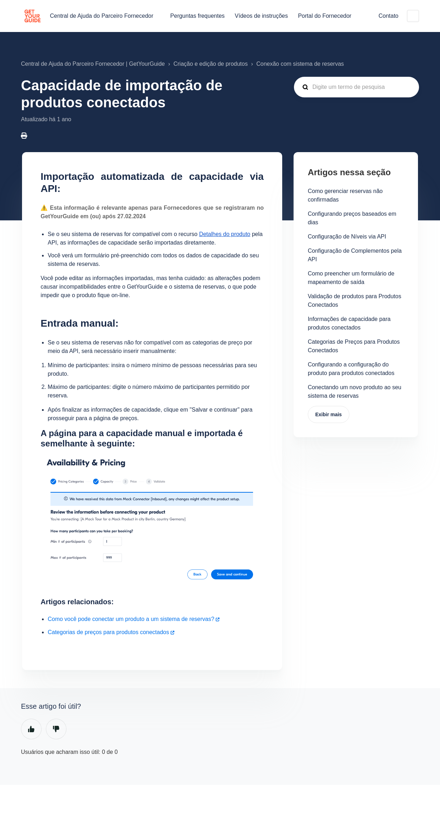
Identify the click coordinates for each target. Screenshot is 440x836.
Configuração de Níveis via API (347, 237)
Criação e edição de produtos (210, 64)
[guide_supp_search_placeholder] (356, 87)
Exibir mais (328, 414)
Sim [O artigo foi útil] (31, 729)
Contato (388, 16)
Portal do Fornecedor (324, 16)
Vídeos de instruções (261, 16)
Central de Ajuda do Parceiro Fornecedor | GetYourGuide (93, 64)
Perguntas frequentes (197, 16)
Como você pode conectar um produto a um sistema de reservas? (131, 619)
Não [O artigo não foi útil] (56, 729)
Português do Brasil (413, 16)
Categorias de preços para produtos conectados (108, 632)
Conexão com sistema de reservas (300, 64)
